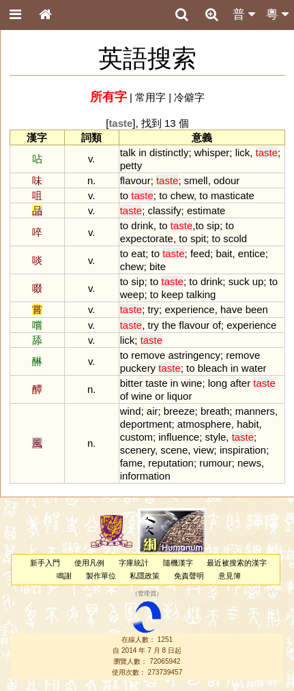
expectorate (146, 238)
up (258, 281)
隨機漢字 (178, 563)
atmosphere (204, 424)
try (153, 309)
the (169, 325)
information (145, 476)
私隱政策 (145, 576)
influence (178, 437)
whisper (212, 152)
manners (255, 411)
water (254, 368)
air (152, 411)
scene (174, 450)
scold (235, 238)
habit (248, 424)
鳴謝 (64, 576)
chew (182, 195)
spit (198, 238)
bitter (131, 383)
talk (128, 152)
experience (189, 309)
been (257, 309)
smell (196, 180)
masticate (232, 195)
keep (172, 294)
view (204, 450)
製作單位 (101, 576)
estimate (206, 210)
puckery (138, 368)
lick (242, 152)
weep (132, 294)
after (240, 383)
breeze (179, 411)
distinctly (168, 152)
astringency (194, 355)
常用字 (150, 97)
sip (213, 225)
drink (142, 225)
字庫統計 (134, 563)
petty (131, 165)
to (124, 195)
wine (192, 383)
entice (251, 253)
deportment (146, 424)
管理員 (147, 594)
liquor (179, 396)
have (231, 309)
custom (136, 437)
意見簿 (229, 576)
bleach (213, 368)
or (159, 396)
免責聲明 (189, 576)
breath (215, 411)
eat (138, 253)
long (217, 383)
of (216, 325)
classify (164, 210)
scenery (137, 450)
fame (131, 463)
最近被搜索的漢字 (237, 563)
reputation (171, 463)
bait (224, 253)
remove (148, 355)
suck (239, 281)
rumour (215, 463)
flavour (135, 180)
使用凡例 (89, 563)
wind (130, 411)
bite (157, 266)
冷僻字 (189, 97)
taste (156, 383)
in (142, 152)
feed (200, 253)
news (249, 463)
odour (226, 180)
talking (201, 294)
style (215, 437)
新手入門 (45, 563)
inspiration (243, 450)
